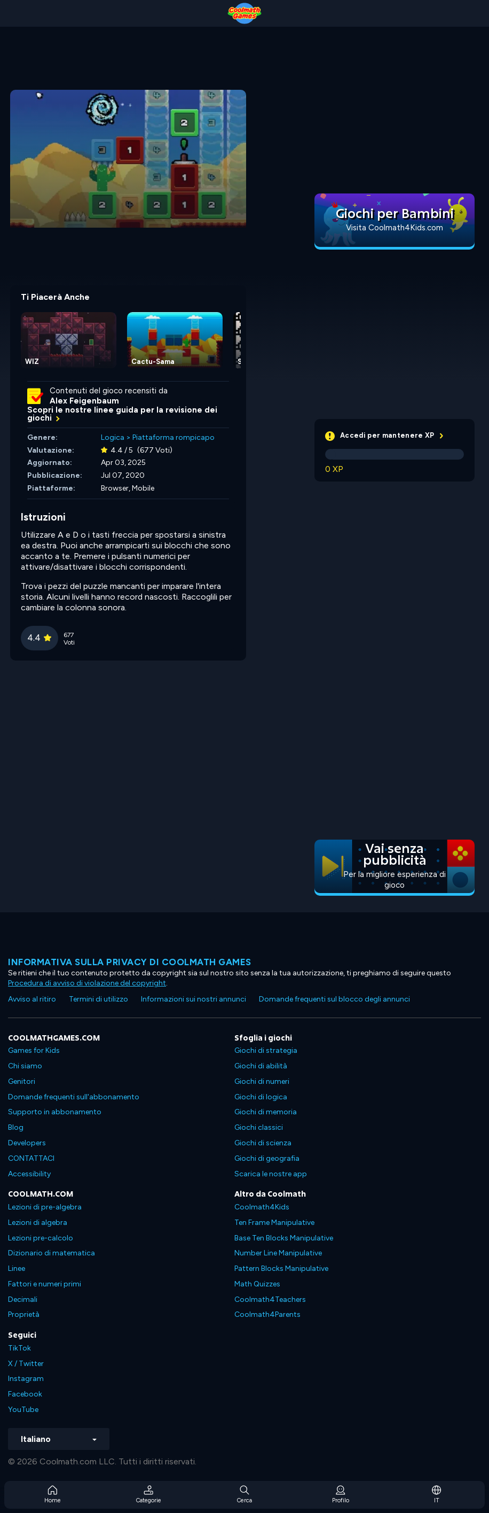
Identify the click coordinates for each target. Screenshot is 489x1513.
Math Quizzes (257, 1284)
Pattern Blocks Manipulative (281, 1268)
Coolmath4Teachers (270, 1299)
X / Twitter (26, 1363)
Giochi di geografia (266, 1158)
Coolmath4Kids (261, 1207)
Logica (112, 437)
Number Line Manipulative (278, 1253)
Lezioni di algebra (37, 1222)
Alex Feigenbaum (84, 401)
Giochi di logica (260, 1096)
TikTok (19, 1348)
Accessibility (29, 1173)
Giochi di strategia (265, 1050)
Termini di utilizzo (98, 999)
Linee (16, 1268)
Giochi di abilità (260, 1065)
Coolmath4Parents (267, 1314)
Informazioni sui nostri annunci (193, 999)
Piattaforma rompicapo (173, 437)
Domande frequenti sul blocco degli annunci (334, 999)
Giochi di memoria (265, 1111)
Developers (27, 1142)
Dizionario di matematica (51, 1253)
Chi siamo (25, 1065)
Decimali (22, 1299)
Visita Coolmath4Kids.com (394, 227)
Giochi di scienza (262, 1142)
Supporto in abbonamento (54, 1111)
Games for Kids (34, 1050)
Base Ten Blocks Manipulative (283, 1238)
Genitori (21, 1081)
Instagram (26, 1378)
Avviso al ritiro (32, 999)
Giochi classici (258, 1127)
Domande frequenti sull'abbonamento (73, 1096)
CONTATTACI (31, 1158)
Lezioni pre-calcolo (40, 1238)
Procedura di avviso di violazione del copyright (87, 983)
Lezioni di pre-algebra (45, 1207)
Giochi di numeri (261, 1081)
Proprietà (24, 1314)
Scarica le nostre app (270, 1173)
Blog (15, 1127)
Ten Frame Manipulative (274, 1222)
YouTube (23, 1409)
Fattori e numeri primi (44, 1284)
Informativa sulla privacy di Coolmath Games (129, 962)
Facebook (25, 1394)
